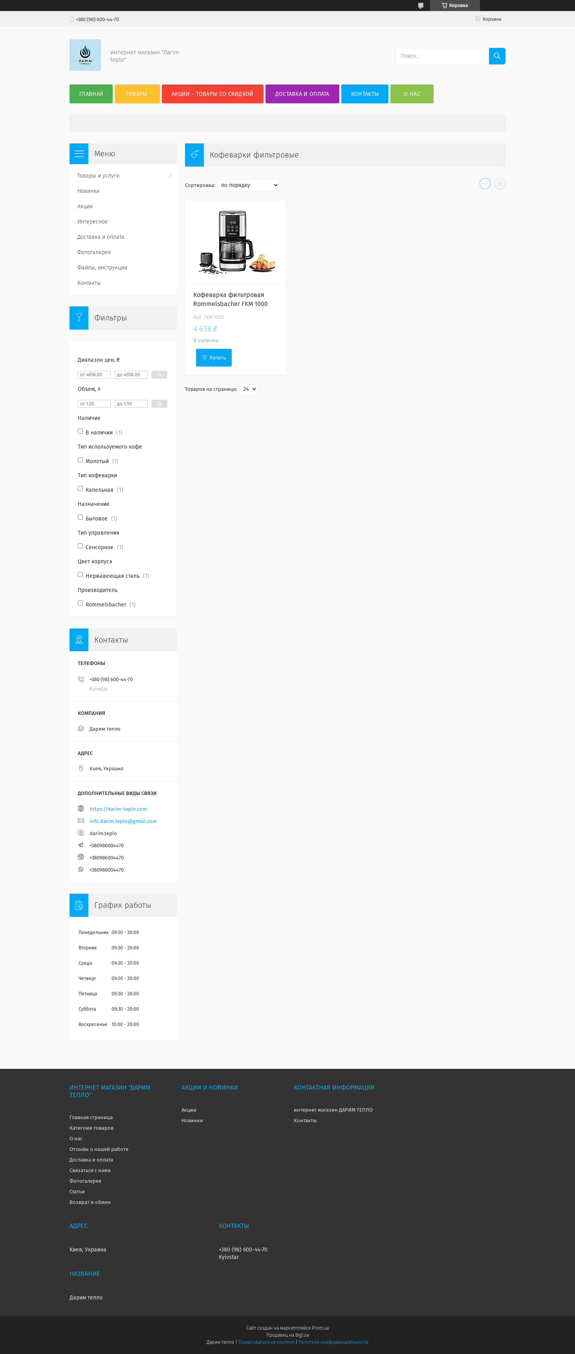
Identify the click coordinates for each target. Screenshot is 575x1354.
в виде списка (499, 185)
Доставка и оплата (302, 94)
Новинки (88, 191)
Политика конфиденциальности (333, 1342)
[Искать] (497, 56)
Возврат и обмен (90, 1202)
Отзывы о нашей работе (99, 1149)
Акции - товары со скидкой (213, 94)
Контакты (365, 94)
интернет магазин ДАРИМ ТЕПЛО (333, 1110)
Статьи (77, 1192)
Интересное (92, 221)
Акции (85, 206)
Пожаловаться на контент (266, 1342)
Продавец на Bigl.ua (287, 1335)
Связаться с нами (90, 1170)
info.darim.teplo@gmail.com (123, 821)
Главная (91, 94)
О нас (412, 94)
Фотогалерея (94, 252)
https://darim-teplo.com (118, 809)
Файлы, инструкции (102, 267)
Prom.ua (320, 1328)
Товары (136, 94)
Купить (218, 358)
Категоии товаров (92, 1128)
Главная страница (91, 1117)
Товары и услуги (98, 175)
